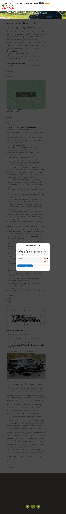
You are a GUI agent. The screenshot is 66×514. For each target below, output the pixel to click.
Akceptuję (25, 266)
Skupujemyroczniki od (45, 3)
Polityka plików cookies (33, 268)
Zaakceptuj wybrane (41, 266)
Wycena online (28, 4)
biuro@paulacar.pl (18, 4)
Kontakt (36, 3)
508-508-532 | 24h (6, 4)
